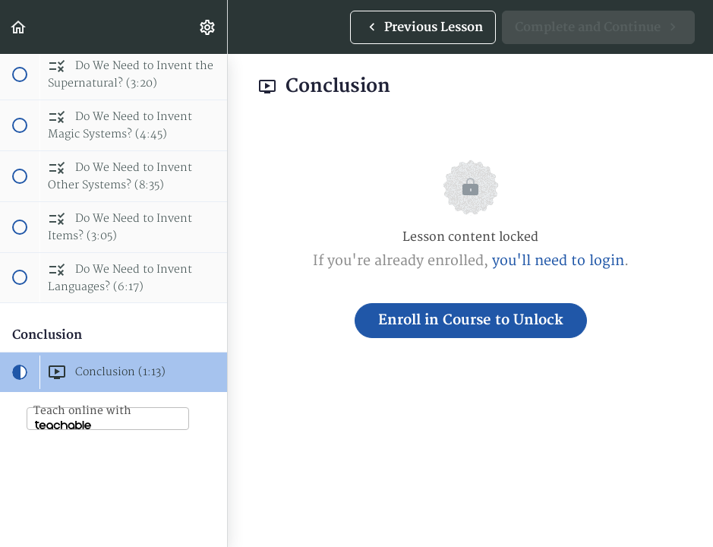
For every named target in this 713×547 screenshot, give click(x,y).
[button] (19, 27)
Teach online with (82, 416)
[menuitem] (208, 27)
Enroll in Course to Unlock (470, 320)
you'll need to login (558, 261)
